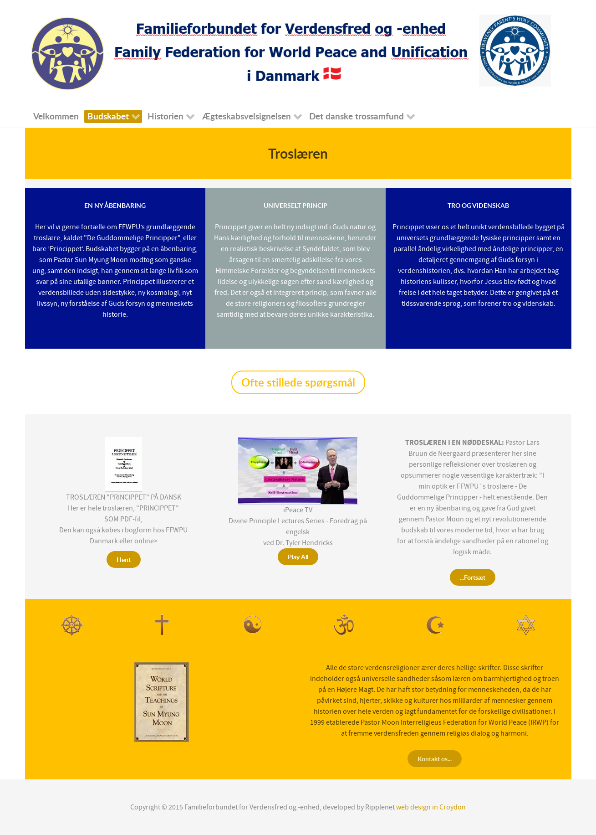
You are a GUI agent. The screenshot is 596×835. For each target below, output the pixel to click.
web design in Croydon (431, 807)
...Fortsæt (472, 577)
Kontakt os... (435, 759)
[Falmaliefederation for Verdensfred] (291, 52)
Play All (298, 557)
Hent (124, 559)
